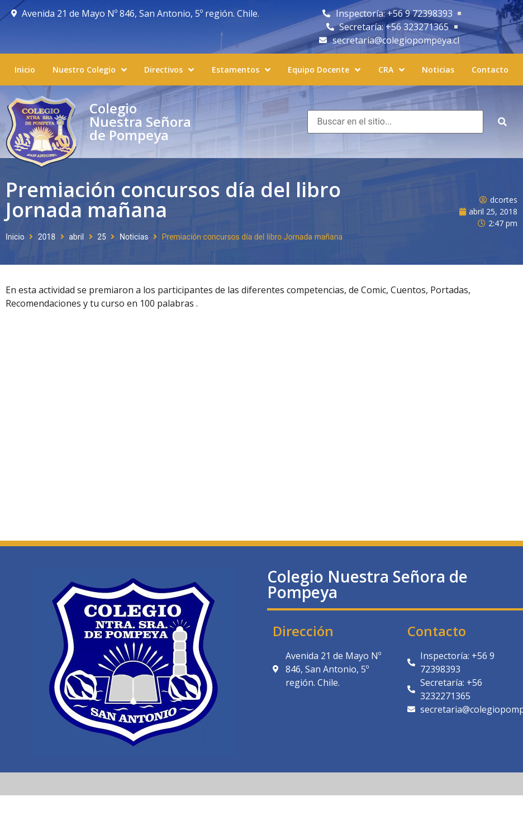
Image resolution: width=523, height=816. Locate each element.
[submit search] (502, 122)
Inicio (15, 236)
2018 (46, 236)
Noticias (134, 236)
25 (101, 236)
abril (76, 236)
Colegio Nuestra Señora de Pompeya (140, 121)
